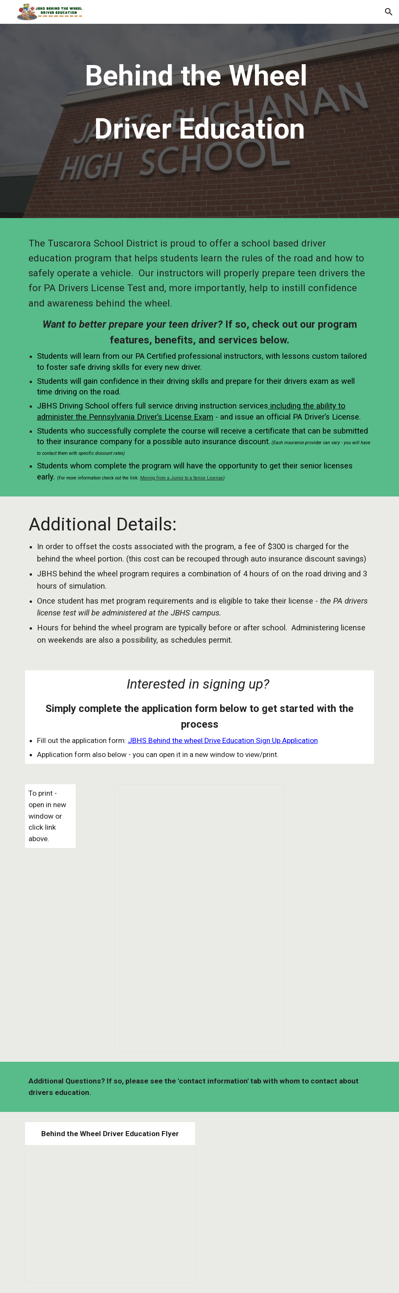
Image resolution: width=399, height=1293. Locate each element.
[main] (199, 123)
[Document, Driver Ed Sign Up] (199, 918)
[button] (389, 12)
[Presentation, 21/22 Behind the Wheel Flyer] (110, 1214)
